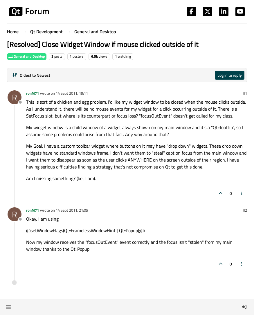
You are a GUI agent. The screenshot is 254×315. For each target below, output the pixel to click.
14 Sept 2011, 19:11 (72, 93)
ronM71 (32, 93)
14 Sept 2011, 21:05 (72, 210)
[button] (8, 307)
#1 (245, 93)
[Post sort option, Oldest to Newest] (31, 75)
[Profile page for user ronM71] (14, 97)
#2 (245, 210)
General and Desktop (26, 56)
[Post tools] (242, 193)
